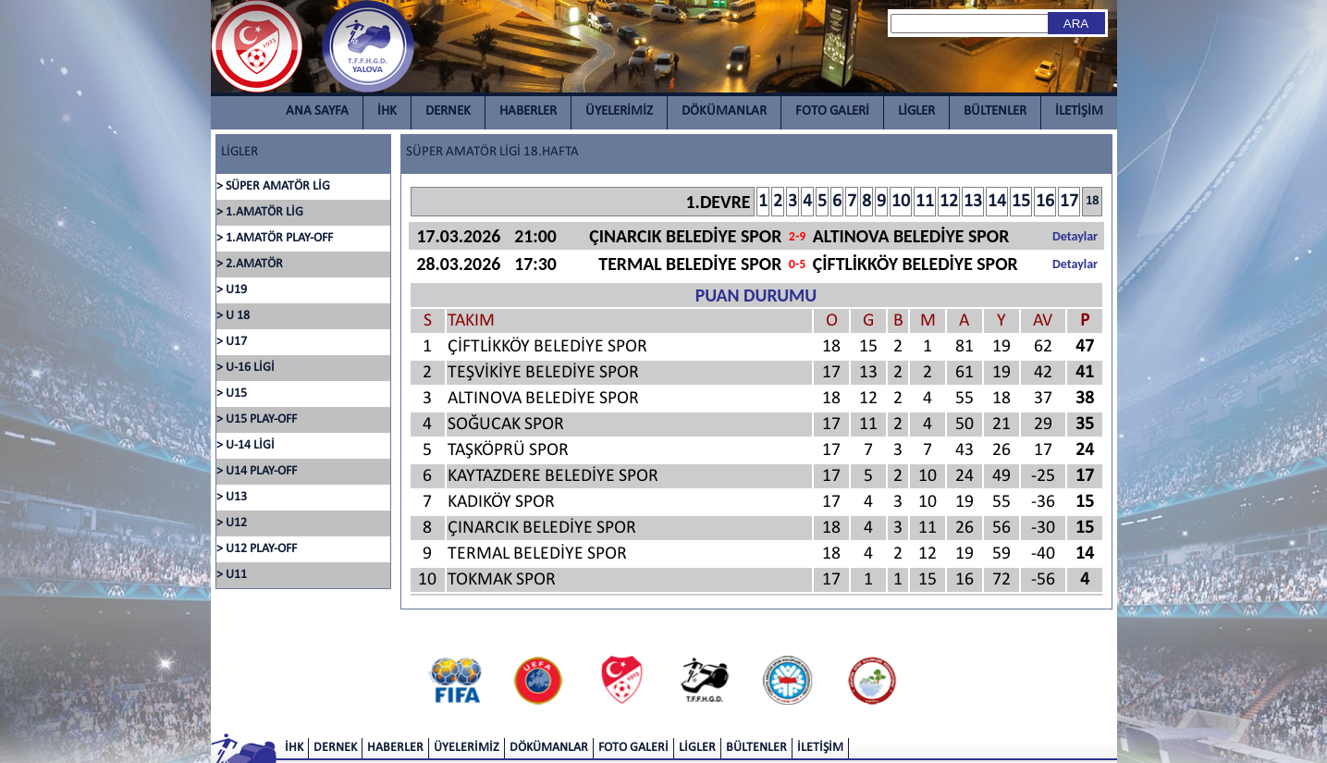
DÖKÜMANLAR (724, 111)
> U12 (231, 523)
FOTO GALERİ (832, 111)
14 (997, 201)
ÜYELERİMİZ (619, 111)
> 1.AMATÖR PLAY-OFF (274, 238)
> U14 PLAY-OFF (256, 471)
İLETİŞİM (1079, 111)
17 (1069, 201)
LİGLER (916, 111)
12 (949, 201)
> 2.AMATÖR (249, 264)
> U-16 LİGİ (245, 368)
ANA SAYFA (317, 111)
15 (1021, 201)
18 (1092, 201)
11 (924, 201)
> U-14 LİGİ (245, 445)
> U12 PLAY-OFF (256, 549)
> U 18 (233, 316)
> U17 (231, 342)
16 (1045, 201)
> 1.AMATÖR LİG (259, 212)
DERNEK (448, 111)
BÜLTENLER (995, 111)
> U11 (231, 575)
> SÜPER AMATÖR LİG (273, 186)
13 (973, 201)
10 (900, 201)
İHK (387, 111)
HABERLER (528, 111)
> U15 (231, 393)
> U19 (231, 290)
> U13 (231, 497)
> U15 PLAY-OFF (256, 419)
